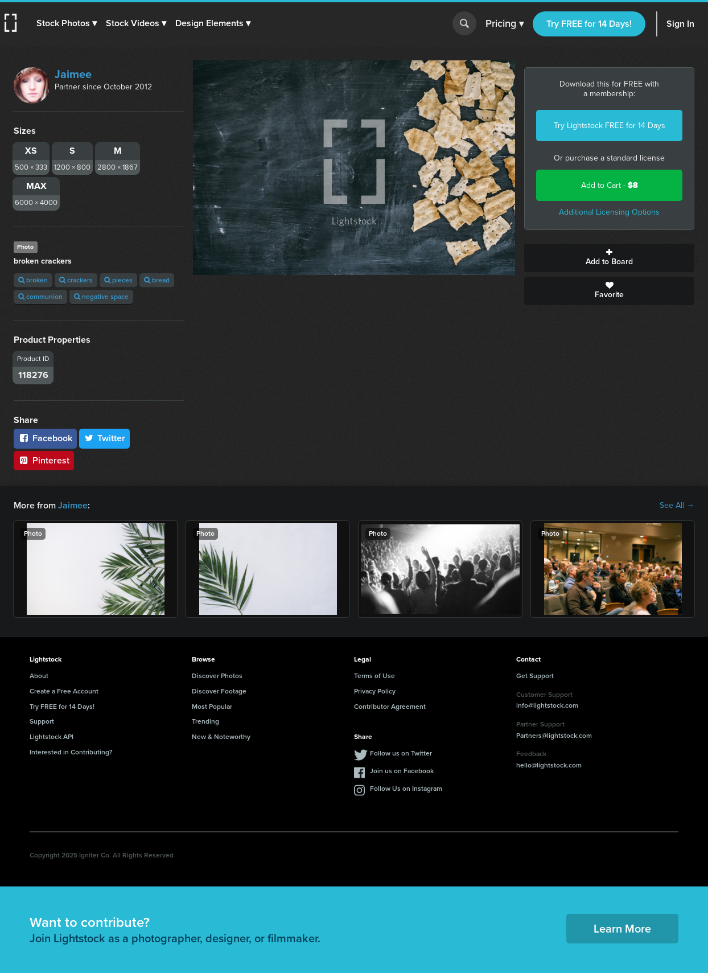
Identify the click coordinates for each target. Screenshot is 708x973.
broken (33, 280)
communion (40, 297)
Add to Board (609, 258)
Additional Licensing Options (609, 212)
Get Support (535, 676)
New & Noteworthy (221, 737)
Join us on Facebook (402, 771)
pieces (118, 280)
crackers (76, 280)
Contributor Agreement (390, 706)
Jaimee (73, 74)
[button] (66, 23)
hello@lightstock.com (549, 765)
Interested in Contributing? (71, 752)
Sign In (680, 23)
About (39, 676)
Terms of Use (374, 676)
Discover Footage (219, 691)
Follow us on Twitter (401, 753)
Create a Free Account (64, 691)
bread (157, 280)
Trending (205, 721)
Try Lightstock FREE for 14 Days (609, 126)
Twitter (105, 438)
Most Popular (212, 706)
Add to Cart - (609, 185)
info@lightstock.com (547, 705)
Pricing (504, 23)
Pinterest (43, 460)
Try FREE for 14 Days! (589, 23)
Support (42, 721)
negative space (101, 297)
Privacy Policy (375, 691)
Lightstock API (51, 737)
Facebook (45, 438)
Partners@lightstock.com (554, 735)
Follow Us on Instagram (406, 788)
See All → (677, 505)
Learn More (622, 928)
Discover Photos (217, 676)
